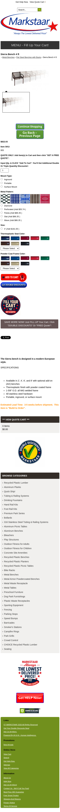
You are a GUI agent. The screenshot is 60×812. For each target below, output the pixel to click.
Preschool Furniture (13, 592)
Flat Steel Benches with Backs (28, 57)
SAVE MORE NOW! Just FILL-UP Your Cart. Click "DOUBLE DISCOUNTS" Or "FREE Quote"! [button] (29, 324)
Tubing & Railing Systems (16, 496)
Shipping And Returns (12, 799)
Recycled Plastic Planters (16, 561)
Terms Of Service (10, 806)
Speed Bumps (11, 618)
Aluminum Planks (12, 487)
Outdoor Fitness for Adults (16, 544)
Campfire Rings (11, 631)
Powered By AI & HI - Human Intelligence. (20, 735)
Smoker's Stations (13, 627)
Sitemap (7, 765)
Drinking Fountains (13, 500)
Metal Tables (10, 587)
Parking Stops (11, 614)
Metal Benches (8, 57)
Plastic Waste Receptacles (17, 601)
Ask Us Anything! (10, 785)
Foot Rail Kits (10, 509)
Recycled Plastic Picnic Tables (18, 566)
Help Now (7, 781)
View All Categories (11, 768)
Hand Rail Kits (11, 504)
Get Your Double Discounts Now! (16, 728)
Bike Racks (9, 570)
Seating (7, 649)
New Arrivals (8, 745)
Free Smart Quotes (11, 795)
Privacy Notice (9, 803)
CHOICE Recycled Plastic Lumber (20, 644)
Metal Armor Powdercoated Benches (22, 579)
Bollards (8, 517)
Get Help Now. (22, 2)
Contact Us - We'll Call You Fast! (16, 788)
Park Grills (9, 636)
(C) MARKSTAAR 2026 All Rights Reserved (21, 725)
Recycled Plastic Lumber (16, 482)
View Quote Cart (38, 2)
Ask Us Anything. (10, 732)
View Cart (7, 754)
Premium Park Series (14, 513)
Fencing (8, 609)
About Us (7, 778)
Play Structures (11, 539)
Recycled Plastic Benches (16, 557)
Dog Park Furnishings (14, 596)
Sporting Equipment (13, 605)
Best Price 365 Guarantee (14, 792)
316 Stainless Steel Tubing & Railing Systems (26, 522)
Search (6, 758)
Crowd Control (11, 640)
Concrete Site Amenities (15, 552)
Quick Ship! (9, 491)
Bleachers (9, 535)
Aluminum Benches (13, 531)
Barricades (9, 623)
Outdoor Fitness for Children (18, 548)
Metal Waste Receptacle (16, 583)
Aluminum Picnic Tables (15, 526)
